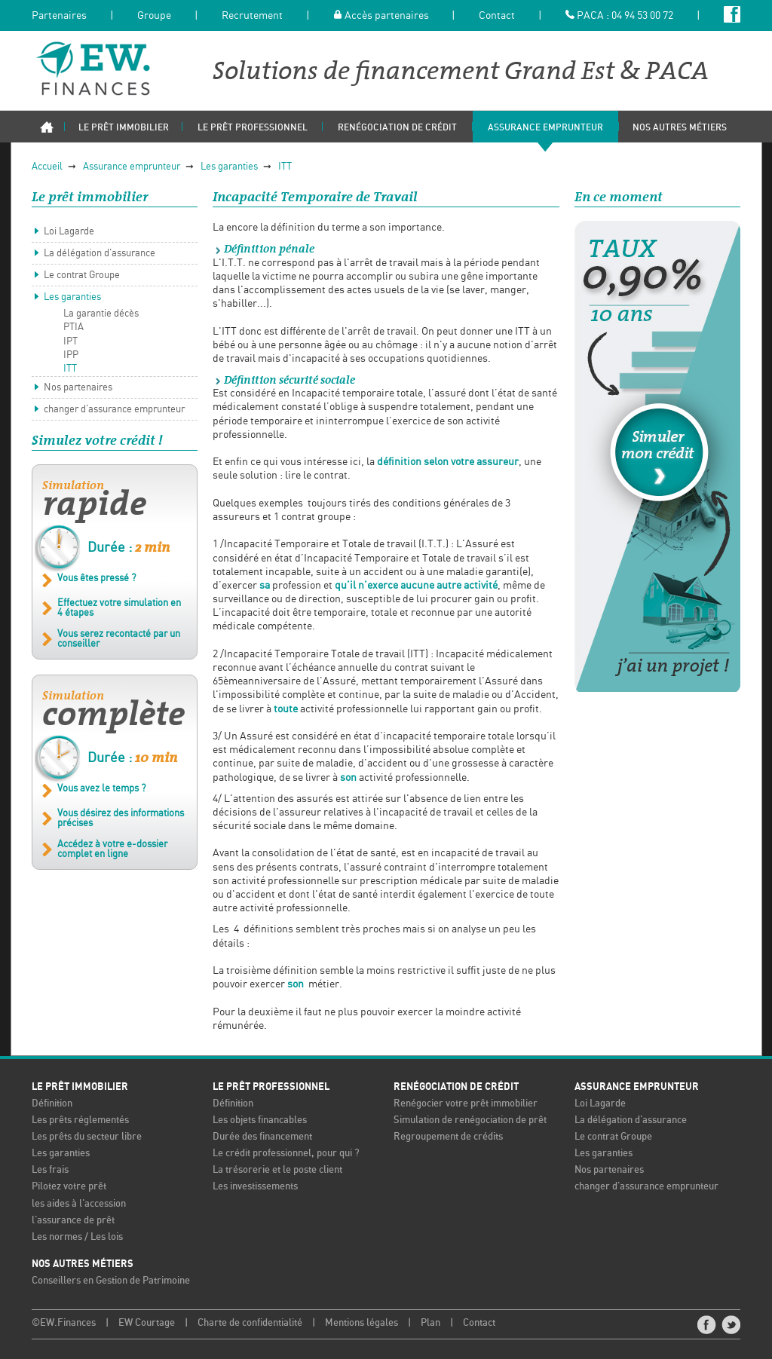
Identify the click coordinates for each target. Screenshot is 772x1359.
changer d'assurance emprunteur (114, 410)
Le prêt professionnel (271, 1087)
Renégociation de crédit (456, 1087)
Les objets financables (260, 1120)
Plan (430, 1323)
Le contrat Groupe (82, 275)
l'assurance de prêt (73, 1221)
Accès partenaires (381, 16)
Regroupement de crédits (448, 1137)
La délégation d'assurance (99, 254)
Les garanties (229, 167)
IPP (70, 355)
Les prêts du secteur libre (87, 1137)
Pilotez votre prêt (69, 1187)
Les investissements (255, 1187)
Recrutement (252, 16)
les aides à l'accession (79, 1204)
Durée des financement (262, 1137)
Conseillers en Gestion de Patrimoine (111, 1281)
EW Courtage (146, 1323)
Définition (52, 1104)
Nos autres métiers (82, 1264)
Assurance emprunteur (131, 167)
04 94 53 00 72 (642, 16)
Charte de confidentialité (250, 1323)
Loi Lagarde (69, 232)
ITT (285, 167)
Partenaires (59, 16)
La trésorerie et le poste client (277, 1170)
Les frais (50, 1170)
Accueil (47, 167)
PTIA (73, 327)
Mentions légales (361, 1323)
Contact (497, 16)
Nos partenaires (78, 388)
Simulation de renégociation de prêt (470, 1120)
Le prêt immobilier (80, 1087)
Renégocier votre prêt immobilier (466, 1104)
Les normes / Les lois (77, 1237)
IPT (70, 342)
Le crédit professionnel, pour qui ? (286, 1154)
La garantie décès (101, 314)
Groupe (154, 16)
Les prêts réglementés (80, 1120)
